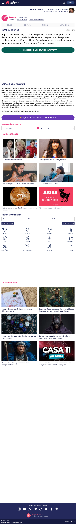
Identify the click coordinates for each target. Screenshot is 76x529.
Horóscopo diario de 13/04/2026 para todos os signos (20, 111)
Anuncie (72, 521)
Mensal (45, 25)
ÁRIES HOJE (70, 30)
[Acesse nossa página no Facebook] (51, 509)
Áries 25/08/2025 (7, 223)
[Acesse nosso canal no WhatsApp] (30, 509)
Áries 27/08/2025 (68, 223)
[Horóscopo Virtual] (20, 3)
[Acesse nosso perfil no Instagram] (19, 509)
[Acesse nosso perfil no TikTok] (40, 509)
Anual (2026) (64, 25)
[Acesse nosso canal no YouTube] (24, 509)
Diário (9, 25)
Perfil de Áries (22, 20)
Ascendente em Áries (36, 20)
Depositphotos (18, 522)
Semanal (27, 25)
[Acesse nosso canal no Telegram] (35, 509)
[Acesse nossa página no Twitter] (46, 509)
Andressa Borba (63, 11)
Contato (66, 521)
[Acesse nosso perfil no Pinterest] (56, 509)
